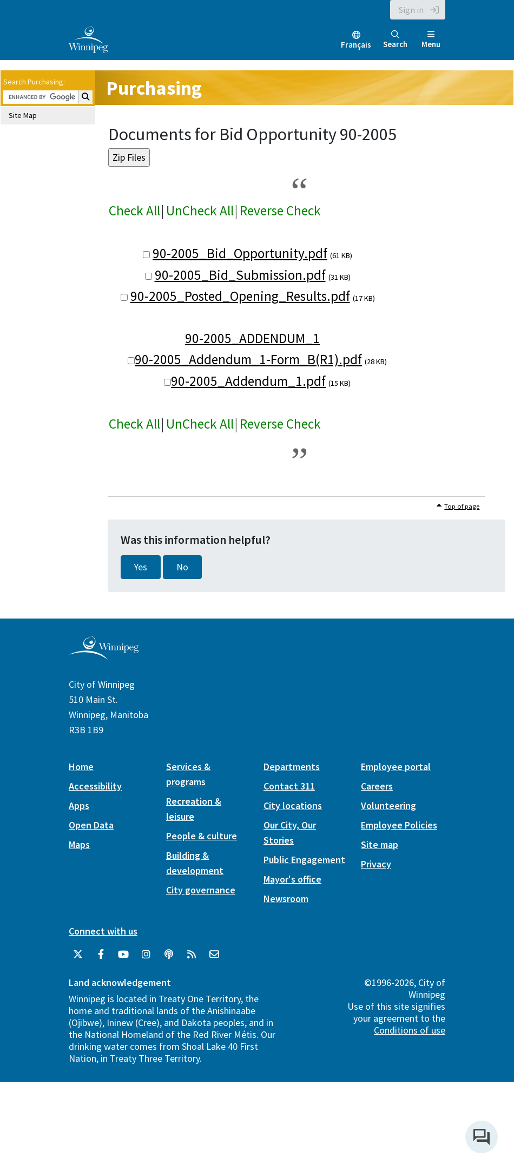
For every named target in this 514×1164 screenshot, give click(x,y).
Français (356, 45)
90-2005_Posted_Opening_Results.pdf (240, 296)
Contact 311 (289, 786)
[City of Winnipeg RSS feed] (191, 954)
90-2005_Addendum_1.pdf (248, 381)
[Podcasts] (169, 954)
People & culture (201, 836)
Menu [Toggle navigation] (430, 39)
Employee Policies (399, 825)
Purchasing (154, 88)
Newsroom (285, 898)
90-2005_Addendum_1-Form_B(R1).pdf (248, 359)
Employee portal (396, 766)
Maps (79, 844)
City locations (292, 805)
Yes (140, 567)
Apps (79, 805)
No (182, 567)
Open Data (91, 825)
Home (81, 766)
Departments (291, 766)
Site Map (23, 115)
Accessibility (95, 786)
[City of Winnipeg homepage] (104, 655)
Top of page (461, 506)
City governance (200, 890)
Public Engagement (304, 859)
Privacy (376, 864)
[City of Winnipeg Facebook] (100, 954)
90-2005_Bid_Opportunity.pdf (240, 253)
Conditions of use (409, 1030)
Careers (377, 786)
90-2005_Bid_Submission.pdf (240, 275)
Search (395, 39)
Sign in (411, 9)
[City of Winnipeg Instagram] (146, 954)
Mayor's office (292, 879)
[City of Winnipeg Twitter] (78, 954)
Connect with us (103, 931)
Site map (379, 844)
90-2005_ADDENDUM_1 (252, 338)
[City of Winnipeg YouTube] (123, 954)
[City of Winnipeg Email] (214, 954)
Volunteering (388, 805)
